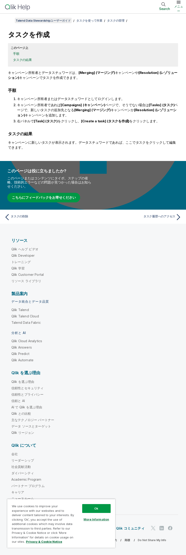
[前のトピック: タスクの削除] (47, 217)
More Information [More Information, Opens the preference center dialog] (96, 519)
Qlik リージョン (22, 432)
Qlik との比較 (21, 413)
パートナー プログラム (28, 486)
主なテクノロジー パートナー (32, 420)
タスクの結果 (22, 60)
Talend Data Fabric (26, 322)
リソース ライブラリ (26, 281)
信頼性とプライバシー (27, 394)
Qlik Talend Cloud (25, 316)
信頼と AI (18, 401)
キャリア (17, 492)
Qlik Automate (22, 360)
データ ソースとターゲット (31, 426)
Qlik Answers (21, 347)
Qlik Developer (23, 255)
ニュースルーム (22, 498)
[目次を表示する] (9, 20)
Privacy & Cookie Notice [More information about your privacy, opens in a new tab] (44, 541)
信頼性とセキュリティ (27, 388)
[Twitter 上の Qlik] (153, 528)
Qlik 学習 (18, 268)
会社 (14, 454)
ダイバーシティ (22, 473)
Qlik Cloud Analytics (26, 341)
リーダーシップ (22, 460)
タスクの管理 (116, 20)
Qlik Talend (20, 310)
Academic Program (26, 479)
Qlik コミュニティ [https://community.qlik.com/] (130, 528)
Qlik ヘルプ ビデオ (24, 249)
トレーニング (21, 262)
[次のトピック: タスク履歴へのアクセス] (139, 217)
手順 (16, 53)
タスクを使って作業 (89, 20)
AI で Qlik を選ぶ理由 (26, 407)
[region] (61, 523)
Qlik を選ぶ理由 (22, 382)
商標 (127, 540)
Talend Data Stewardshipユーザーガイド (43, 20)
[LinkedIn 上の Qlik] (161, 528)
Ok (96, 508)
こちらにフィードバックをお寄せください (44, 197)
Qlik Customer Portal (27, 274)
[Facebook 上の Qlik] (170, 528)
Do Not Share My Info (152, 540)
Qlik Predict (20, 354)
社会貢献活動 (21, 467)
